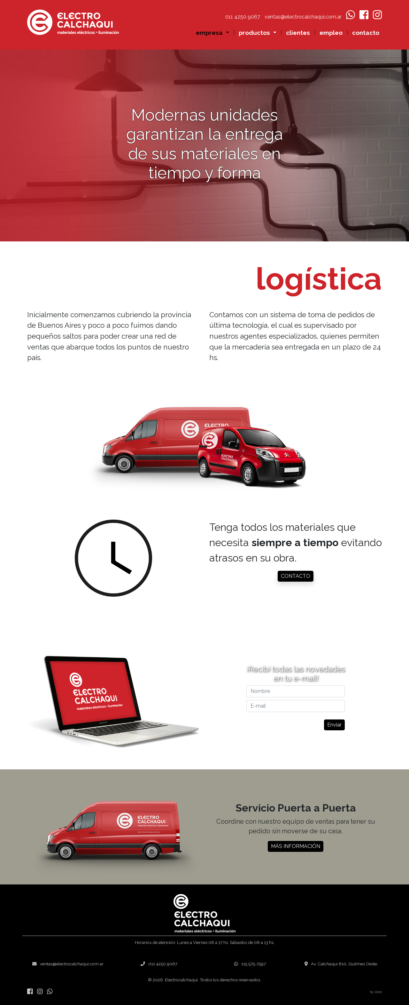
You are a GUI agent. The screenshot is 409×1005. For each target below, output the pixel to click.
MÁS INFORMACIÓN (295, 852)
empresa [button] (210, 32)
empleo (331, 32)
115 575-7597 (250, 963)
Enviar (328, 725)
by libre (376, 992)
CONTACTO (295, 576)
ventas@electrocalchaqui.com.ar (68, 963)
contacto (365, 32)
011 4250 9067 (159, 963)
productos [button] (255, 32)
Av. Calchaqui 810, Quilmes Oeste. (341, 963)
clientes (298, 32)
